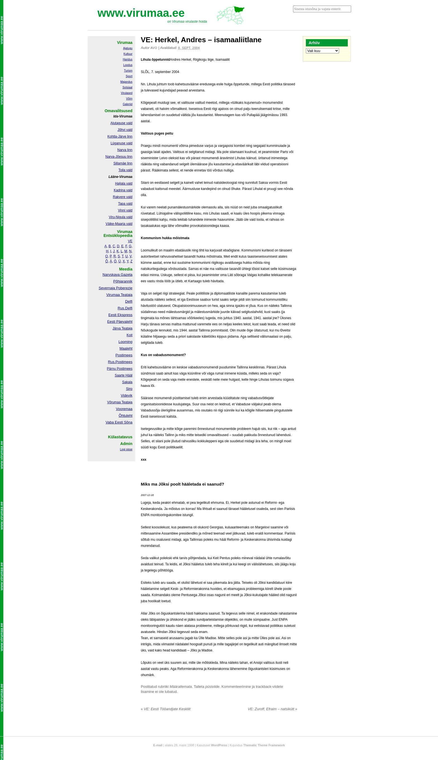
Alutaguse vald (121, 123)
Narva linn (124, 150)
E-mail (157, 745)
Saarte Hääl (123, 375)
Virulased (126, 93)
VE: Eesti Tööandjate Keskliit (166, 709)
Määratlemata (181, 686)
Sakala (127, 382)
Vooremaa (124, 409)
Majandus (126, 81)
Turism (128, 70)
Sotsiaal (127, 87)
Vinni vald (125, 210)
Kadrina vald (123, 190)
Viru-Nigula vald (121, 217)
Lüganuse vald (121, 143)
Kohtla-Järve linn (120, 136)
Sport (129, 76)
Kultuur (127, 53)
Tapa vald (125, 204)
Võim (129, 98)
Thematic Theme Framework (264, 745)
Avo (154, 48)
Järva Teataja (122, 328)
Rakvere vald (122, 197)
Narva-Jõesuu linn (118, 157)
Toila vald (125, 170)
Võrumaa (114, 402)
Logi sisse (126, 449)
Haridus (127, 59)
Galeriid (127, 104)
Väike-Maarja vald (119, 224)
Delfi (128, 301)
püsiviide (212, 686)
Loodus (127, 65)
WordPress (219, 745)
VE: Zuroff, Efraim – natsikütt (272, 709)
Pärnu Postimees (119, 369)
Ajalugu (127, 48)
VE (130, 241)
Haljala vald (123, 183)
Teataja (126, 402)
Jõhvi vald (125, 130)
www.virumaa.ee (141, 13)
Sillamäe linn (122, 163)
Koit (129, 335)
